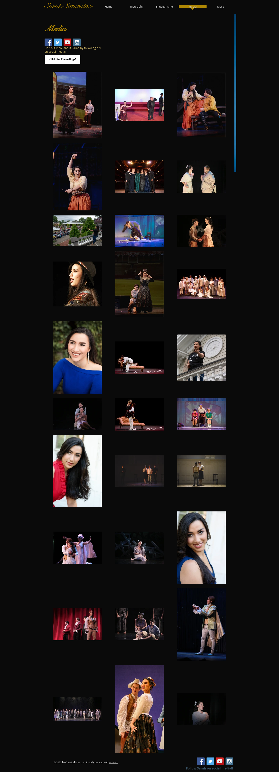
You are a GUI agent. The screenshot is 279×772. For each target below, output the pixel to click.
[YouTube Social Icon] (67, 42)
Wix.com (113, 762)
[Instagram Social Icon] (77, 42)
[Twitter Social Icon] (58, 42)
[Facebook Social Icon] (48, 42)
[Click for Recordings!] (63, 59)
